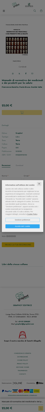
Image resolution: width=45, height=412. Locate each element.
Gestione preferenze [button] (22, 220)
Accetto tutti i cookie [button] (22, 226)
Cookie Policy (32, 214)
